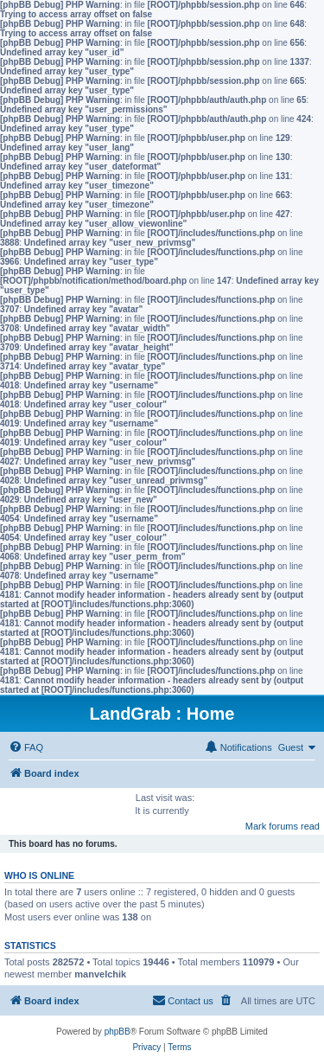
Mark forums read (282, 826)
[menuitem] (26, 747)
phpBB (117, 1031)
